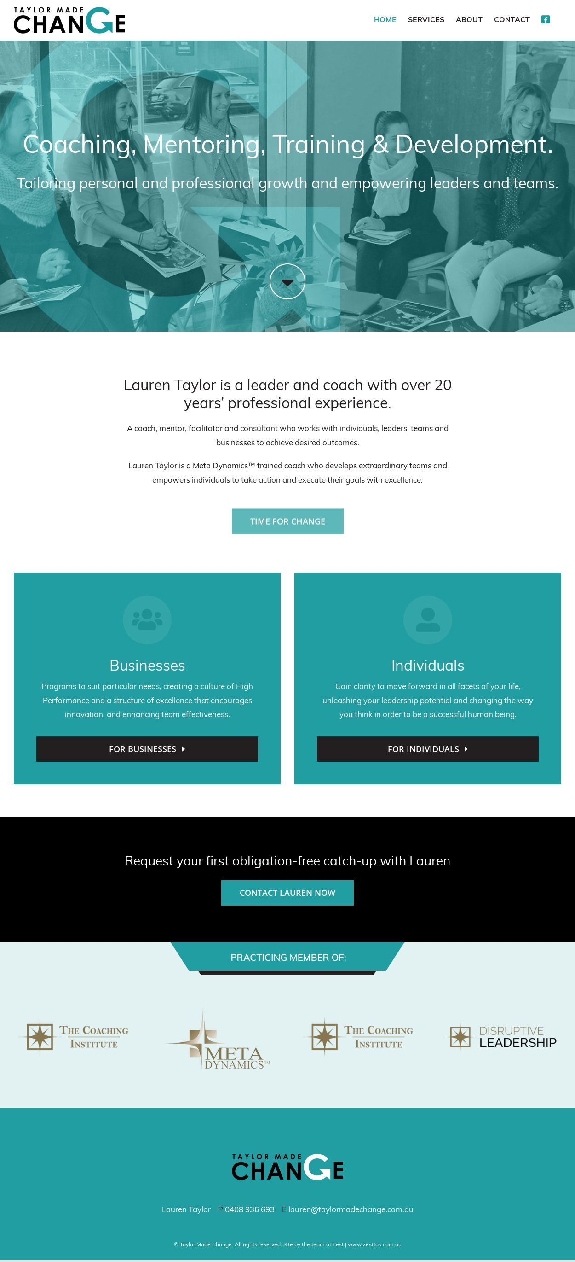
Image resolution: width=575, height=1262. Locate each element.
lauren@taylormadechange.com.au (351, 1210)
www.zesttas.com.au (375, 1245)
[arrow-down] (287, 267)
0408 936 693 (250, 1210)
